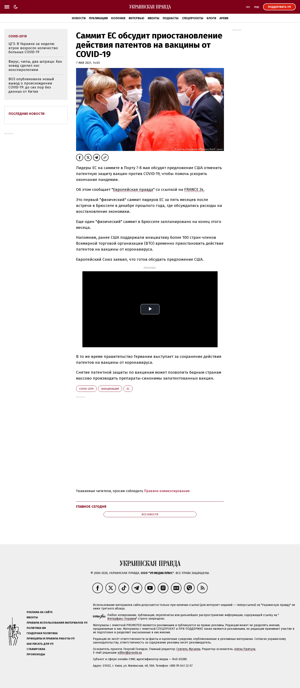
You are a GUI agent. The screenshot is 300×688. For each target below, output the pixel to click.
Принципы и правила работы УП (51, 638)
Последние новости (27, 114)
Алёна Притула (244, 649)
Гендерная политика (42, 633)
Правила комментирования (167, 491)
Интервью (136, 18)
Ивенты (153, 18)
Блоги (211, 18)
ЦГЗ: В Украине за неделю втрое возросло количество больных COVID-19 (33, 48)
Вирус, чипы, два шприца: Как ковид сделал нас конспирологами (35, 65)
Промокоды (36, 654)
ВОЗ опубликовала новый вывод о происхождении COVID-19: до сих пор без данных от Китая (31, 85)
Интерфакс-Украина (121, 618)
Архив (224, 18)
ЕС (128, 388)
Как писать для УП (40, 643)
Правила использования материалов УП (57, 622)
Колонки (118, 18)
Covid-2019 (86, 388)
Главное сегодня (91, 507)
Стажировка (36, 649)
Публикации (98, 18)
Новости (79, 18)
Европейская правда (133, 189)
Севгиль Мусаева (188, 649)
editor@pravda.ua (130, 652)
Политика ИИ (36, 628)
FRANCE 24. (194, 189)
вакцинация (110, 388)
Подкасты (171, 18)
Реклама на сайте (40, 612)
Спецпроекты (192, 18)
